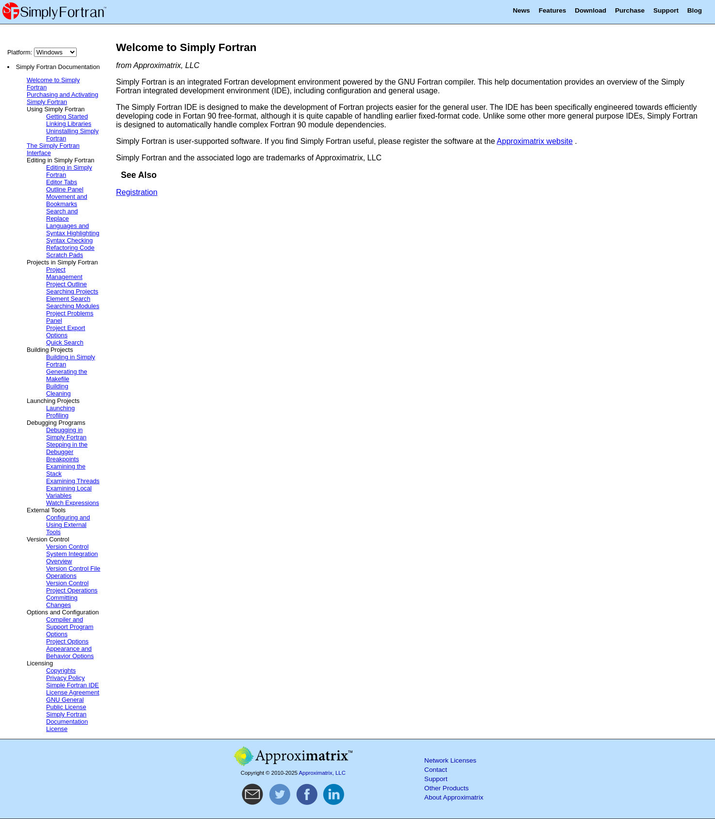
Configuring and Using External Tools (68, 525)
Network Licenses (450, 760)
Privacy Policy (65, 677)
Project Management (64, 273)
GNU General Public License (66, 703)
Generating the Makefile (66, 375)
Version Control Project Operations (72, 586)
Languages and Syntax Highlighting (73, 229)
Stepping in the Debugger (66, 448)
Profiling (57, 415)
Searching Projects (72, 291)
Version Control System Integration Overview (72, 554)
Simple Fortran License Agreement (73, 688)
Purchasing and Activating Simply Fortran (62, 98)
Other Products (446, 788)
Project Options (67, 641)
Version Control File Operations (73, 572)
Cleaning (58, 393)
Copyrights (61, 670)
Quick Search (64, 342)
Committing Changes (62, 601)
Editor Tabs (61, 182)
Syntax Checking (69, 240)
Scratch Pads (64, 255)
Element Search (68, 298)
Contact (435, 769)
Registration (136, 192)
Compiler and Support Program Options (69, 627)
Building (57, 386)
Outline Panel (64, 189)
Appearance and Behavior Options (70, 652)
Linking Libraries (68, 123)
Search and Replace (62, 215)
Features (552, 10)
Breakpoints (62, 459)
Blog (694, 10)
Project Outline (66, 284)
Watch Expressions (72, 502)
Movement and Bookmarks (66, 200)
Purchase (630, 10)
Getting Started (67, 116)
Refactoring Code (70, 247)
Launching (60, 408)
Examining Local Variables (69, 492)
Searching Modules (73, 306)
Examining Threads (73, 481)
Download (590, 10)
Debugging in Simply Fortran (66, 433)
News (521, 10)
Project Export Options (65, 331)
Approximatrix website (535, 141)
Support (666, 10)
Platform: (42, 52)
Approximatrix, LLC (322, 773)
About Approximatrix (453, 797)
